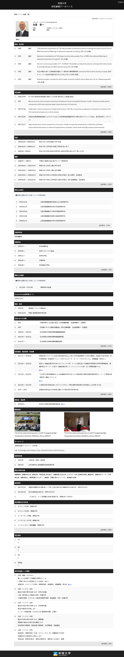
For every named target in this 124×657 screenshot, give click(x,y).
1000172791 (19, 298)
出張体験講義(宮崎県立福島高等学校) (53, 216)
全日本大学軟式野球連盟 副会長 (49, 404)
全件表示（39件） (107, 530)
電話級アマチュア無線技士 (37, 308)
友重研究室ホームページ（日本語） (26, 446)
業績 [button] (17, 39)
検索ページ (18, 14)
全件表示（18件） (107, 394)
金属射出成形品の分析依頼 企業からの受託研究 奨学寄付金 (59, 389)
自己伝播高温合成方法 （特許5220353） (42, 492)
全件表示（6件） (107, 644)
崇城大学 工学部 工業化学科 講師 (50, 170)
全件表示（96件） (107, 87)
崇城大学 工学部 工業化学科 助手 (50, 165)
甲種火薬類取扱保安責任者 (37, 313)
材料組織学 (18, 236)
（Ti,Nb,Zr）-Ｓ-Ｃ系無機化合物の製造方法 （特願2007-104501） (51, 497)
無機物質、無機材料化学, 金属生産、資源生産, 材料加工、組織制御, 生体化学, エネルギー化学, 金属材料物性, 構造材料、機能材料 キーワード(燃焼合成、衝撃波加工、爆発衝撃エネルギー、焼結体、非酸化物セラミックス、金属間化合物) (63, 476)
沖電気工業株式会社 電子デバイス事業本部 (53, 161)
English (120, 2)
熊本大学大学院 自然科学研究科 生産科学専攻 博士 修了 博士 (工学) (61, 151)
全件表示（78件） (107, 132)
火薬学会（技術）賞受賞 (36, 460)
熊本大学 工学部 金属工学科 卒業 (50, 142)
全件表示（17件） (107, 346)
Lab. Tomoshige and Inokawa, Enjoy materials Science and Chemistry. (39, 450)
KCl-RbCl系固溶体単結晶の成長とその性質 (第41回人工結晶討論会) (51, 96)
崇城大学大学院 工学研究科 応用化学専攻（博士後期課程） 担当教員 (62, 180)
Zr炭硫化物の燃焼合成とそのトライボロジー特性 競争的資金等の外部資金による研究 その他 (70, 385)
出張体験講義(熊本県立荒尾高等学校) (53, 207)
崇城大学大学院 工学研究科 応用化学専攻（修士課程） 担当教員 (60, 175)
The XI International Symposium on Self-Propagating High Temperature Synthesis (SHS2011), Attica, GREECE (36, 434)
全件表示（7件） (107, 270)
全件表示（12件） (107, 184)
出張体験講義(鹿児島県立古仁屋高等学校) (54, 202)
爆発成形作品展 (46, 287)
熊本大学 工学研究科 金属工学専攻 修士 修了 (54, 146)
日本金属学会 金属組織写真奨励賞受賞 (41, 465)
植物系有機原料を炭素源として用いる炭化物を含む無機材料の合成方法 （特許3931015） (58, 487)
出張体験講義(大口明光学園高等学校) (53, 211)
